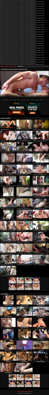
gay (2, 99)
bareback (18, 99)
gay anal (28, 99)
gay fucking (23, 99)
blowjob (40, 99)
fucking (14, 99)
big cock (36, 99)
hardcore (32, 99)
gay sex (10, 99)
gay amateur (6, 99)
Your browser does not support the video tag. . (24, 84)
